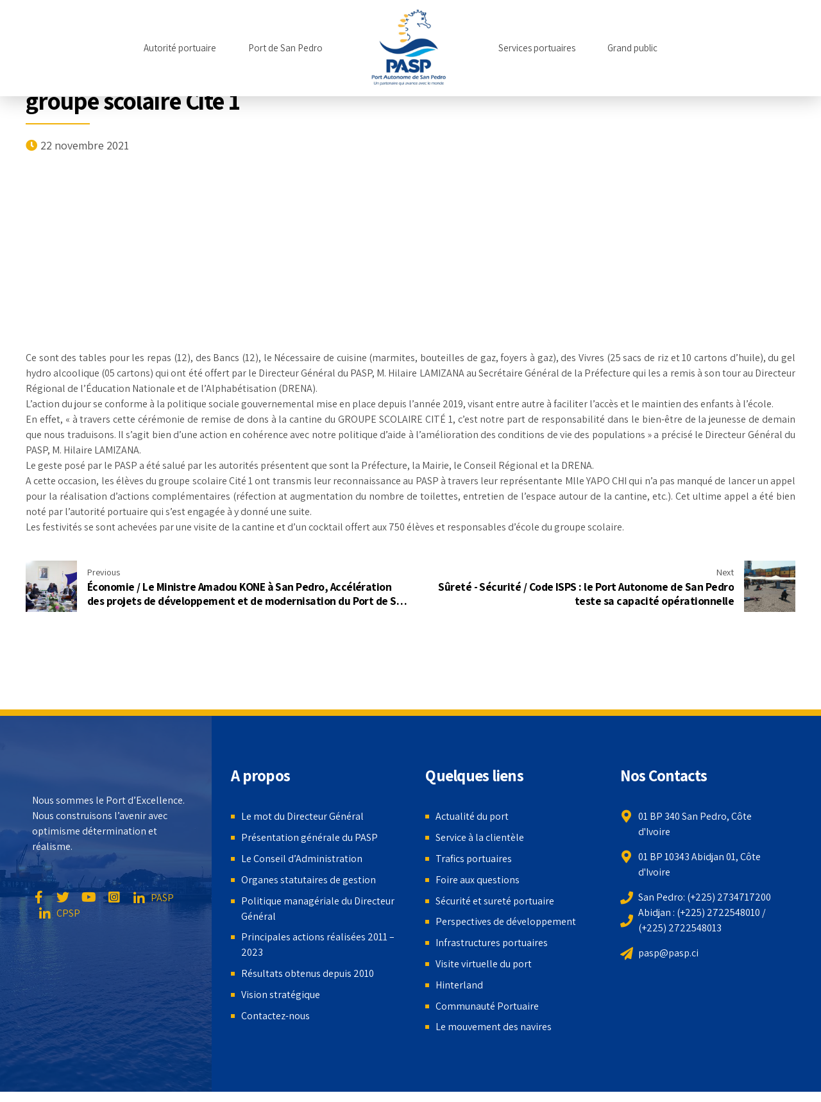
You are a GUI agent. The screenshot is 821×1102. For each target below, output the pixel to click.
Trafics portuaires (474, 858)
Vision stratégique (280, 994)
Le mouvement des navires (494, 1026)
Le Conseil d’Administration (301, 858)
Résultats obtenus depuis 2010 (307, 973)
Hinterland (459, 985)
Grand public (632, 48)
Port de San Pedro (285, 48)
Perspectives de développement (506, 921)
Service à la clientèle (480, 837)
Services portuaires (536, 48)
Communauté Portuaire (487, 1006)
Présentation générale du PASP (309, 837)
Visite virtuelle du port (484, 964)
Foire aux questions (478, 879)
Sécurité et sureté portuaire (495, 901)
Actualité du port (472, 816)
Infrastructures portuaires (492, 942)
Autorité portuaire (180, 48)
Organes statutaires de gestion (308, 879)
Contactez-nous (275, 1015)
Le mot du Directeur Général (302, 816)
